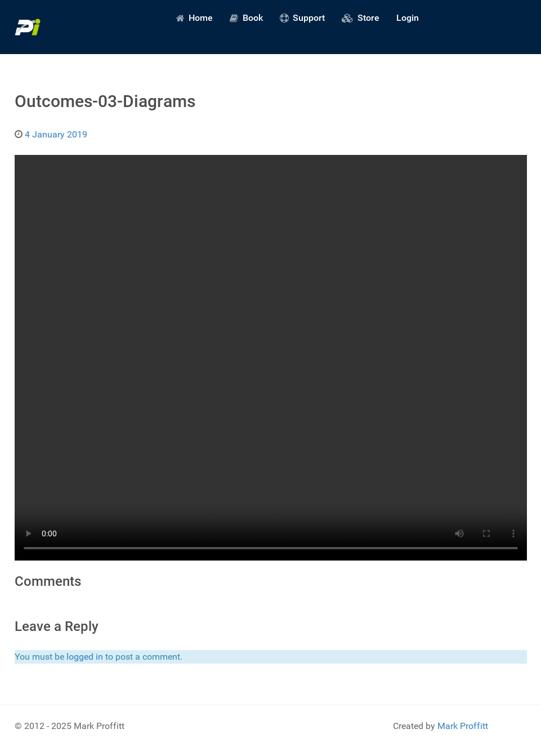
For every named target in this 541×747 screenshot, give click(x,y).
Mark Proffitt (462, 726)
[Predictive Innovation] (28, 27)
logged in (84, 656)
